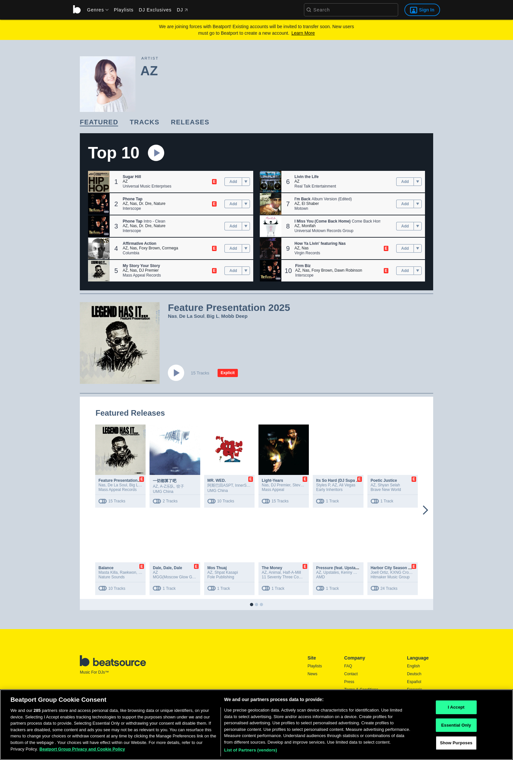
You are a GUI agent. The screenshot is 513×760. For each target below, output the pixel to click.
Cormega (170, 248)
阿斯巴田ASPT (220, 485)
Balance (106, 568)
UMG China (163, 491)
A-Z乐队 (167, 486)
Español (414, 681)
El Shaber (310, 203)
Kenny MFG (351, 572)
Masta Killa (108, 572)
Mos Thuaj (217, 568)
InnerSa (242, 485)
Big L (213, 316)
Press (349, 681)
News (312, 674)
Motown (301, 208)
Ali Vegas (347, 485)
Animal (275, 572)
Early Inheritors (329, 489)
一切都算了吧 (164, 481)
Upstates (331, 572)
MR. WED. (216, 480)
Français (414, 689)
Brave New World (386, 489)
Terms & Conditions (361, 689)
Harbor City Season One (393, 568)
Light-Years (272, 480)
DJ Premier (149, 270)
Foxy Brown (149, 248)
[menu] (95, 9)
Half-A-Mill (292, 572)
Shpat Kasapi (226, 572)
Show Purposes (456, 751)
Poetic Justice (384, 480)
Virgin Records (307, 253)
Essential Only (456, 733)
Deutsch (414, 674)
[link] (99, 122)
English (413, 666)
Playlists (123, 9)
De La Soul (191, 316)
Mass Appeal (273, 489)
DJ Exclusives (155, 9)
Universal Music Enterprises (147, 186)
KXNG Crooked (403, 572)
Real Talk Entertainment (315, 186)
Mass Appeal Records (142, 275)
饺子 (180, 486)
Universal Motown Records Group (323, 230)
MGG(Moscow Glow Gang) (176, 577)
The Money (272, 568)
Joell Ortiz (379, 572)
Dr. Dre (145, 203)
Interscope (132, 208)
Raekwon (128, 572)
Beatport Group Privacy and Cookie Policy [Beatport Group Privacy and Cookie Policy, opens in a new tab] (82, 756)
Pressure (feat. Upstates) (339, 568)
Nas (133, 203)
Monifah (309, 226)
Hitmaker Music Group (390, 577)
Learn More (303, 33)
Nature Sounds (111, 577)
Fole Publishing (220, 577)
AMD (320, 577)
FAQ (348, 666)
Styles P (323, 485)
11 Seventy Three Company (286, 577)
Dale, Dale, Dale (167, 568)
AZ (125, 181)
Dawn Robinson (348, 270)
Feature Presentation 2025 (122, 480)
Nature (160, 203)
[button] (99, 181)
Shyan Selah (389, 485)
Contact (351, 674)
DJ (182, 9)
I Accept (456, 715)
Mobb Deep (234, 316)
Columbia (131, 253)
